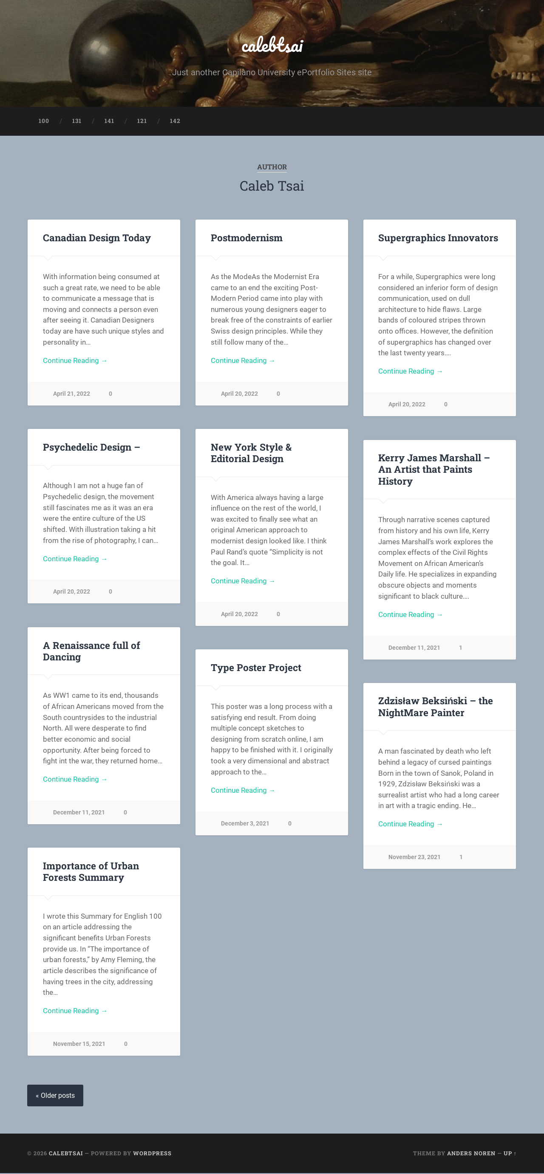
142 (175, 122)
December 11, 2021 (414, 648)
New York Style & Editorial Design (272, 453)
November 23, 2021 (414, 858)
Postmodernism (247, 238)
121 (142, 122)
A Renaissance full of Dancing (91, 652)
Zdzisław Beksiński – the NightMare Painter (435, 707)
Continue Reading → (75, 361)
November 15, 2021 (79, 1045)
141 (109, 122)
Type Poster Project (256, 668)
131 (77, 122)
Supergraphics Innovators (438, 238)
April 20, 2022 (239, 395)
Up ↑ (510, 1154)
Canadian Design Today (97, 238)
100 (44, 122)
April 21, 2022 (71, 395)
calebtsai (272, 45)
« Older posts (55, 1096)
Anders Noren (471, 1154)
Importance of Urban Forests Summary (91, 872)
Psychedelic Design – (91, 447)
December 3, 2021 (245, 824)
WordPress (152, 1154)
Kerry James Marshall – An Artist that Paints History (434, 470)
